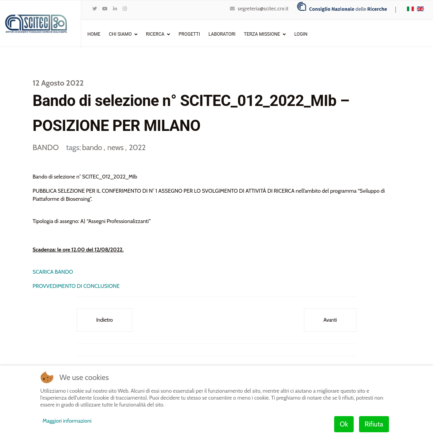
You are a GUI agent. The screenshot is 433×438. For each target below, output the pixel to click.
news (116, 147)
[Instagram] (125, 9)
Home (93, 34)
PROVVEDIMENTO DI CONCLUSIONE (77, 286)
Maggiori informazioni (67, 420)
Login (300, 34)
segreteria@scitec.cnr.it (263, 8)
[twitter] (94, 9)
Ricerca (155, 34)
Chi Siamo (120, 34)
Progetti (189, 34)
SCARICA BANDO (53, 271)
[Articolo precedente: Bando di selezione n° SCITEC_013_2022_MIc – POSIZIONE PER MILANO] (104, 320)
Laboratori (222, 34)
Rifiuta (374, 424)
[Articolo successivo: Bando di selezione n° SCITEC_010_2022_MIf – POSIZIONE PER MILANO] (330, 320)
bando (92, 147)
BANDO (46, 147)
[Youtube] (105, 9)
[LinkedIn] (115, 9)
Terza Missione (262, 34)
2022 (137, 147)
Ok (344, 424)
